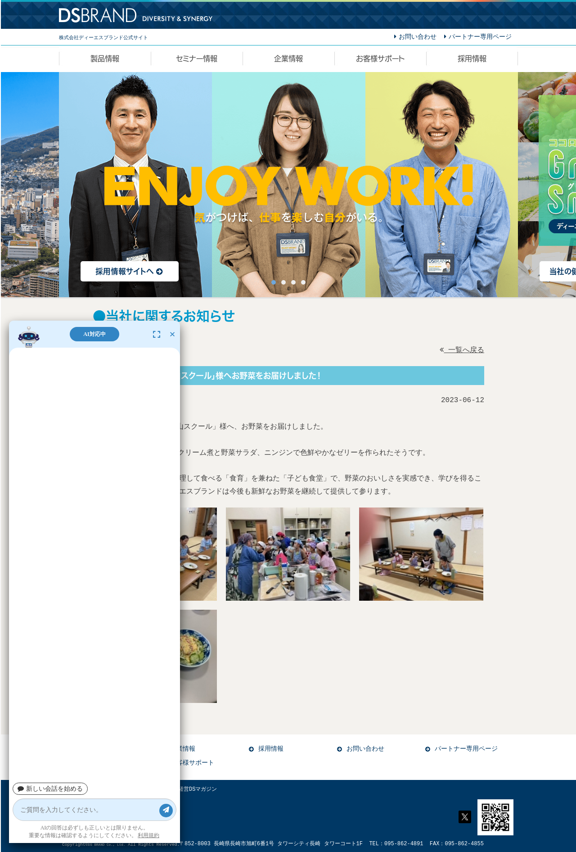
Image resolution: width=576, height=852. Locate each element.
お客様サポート (192, 762)
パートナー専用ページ (466, 748)
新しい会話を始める (50, 788)
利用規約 (148, 835)
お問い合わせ (365, 748)
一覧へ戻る (462, 350)
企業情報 (182, 748)
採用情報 (271, 748)
